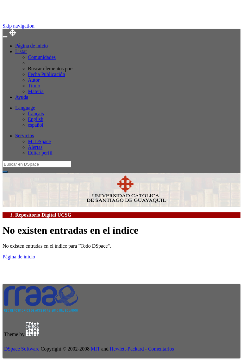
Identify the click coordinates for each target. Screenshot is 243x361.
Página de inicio (31, 45)
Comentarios (161, 349)
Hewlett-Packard (127, 349)
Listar (21, 51)
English (35, 119)
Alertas (35, 147)
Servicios (24, 135)
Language (25, 108)
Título (34, 85)
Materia (36, 91)
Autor (34, 80)
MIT (95, 349)
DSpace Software (22, 349)
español (35, 125)
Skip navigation (18, 25)
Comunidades (42, 57)
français (36, 113)
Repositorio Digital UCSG (43, 215)
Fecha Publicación (46, 74)
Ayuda (21, 97)
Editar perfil (40, 152)
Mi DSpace (39, 141)
